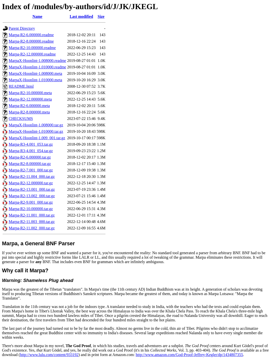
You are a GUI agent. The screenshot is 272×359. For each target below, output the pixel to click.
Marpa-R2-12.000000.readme (32, 54)
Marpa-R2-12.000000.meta (30, 99)
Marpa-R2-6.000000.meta (29, 106)
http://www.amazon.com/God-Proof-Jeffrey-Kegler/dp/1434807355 (189, 355)
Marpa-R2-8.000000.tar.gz (30, 164)
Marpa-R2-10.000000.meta (30, 93)
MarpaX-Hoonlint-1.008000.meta (35, 73)
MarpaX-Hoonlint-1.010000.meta (35, 80)
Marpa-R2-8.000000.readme (31, 41)
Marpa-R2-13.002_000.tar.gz (32, 196)
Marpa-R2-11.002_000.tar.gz (32, 228)
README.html (21, 86)
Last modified (81, 16)
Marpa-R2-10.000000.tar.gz (31, 209)
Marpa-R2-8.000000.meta (29, 112)
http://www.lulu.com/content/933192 (49, 355)
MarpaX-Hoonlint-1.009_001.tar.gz (37, 138)
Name (37, 16)
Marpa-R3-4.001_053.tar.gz (31, 144)
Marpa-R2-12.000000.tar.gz (31, 183)
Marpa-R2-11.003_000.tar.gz (32, 222)
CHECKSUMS (21, 118)
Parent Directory (22, 28)
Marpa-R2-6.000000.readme (31, 35)
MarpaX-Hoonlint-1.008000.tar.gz (36, 125)
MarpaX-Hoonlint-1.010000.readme (37, 67)
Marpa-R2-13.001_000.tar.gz (32, 189)
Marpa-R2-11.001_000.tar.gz (32, 215)
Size (101, 16)
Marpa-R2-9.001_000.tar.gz (31, 202)
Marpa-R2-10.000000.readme (32, 48)
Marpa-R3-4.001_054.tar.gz (31, 151)
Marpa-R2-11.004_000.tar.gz (32, 176)
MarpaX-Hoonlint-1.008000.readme (37, 60)
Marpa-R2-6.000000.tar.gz (30, 157)
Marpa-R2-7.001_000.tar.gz (31, 170)
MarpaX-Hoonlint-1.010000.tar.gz (36, 131)
